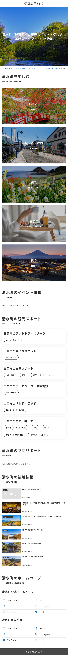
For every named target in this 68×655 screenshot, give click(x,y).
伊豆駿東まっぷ (37, 652)
